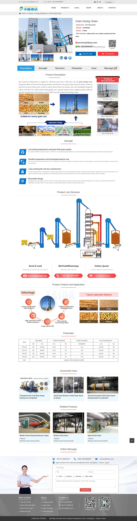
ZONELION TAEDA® (39, 518)
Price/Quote (108, 54)
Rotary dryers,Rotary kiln (30, 10)
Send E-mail (85, 54)
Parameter (77, 68)
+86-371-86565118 (63, 459)
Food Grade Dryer (55, 13)
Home (24, 13)
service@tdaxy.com (107, 459)
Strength (43, 68)
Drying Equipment (41, 13)
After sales (88, 476)
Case (93, 68)
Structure (60, 68)
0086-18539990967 (84, 459)
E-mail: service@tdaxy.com (28, 2)
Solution (68, 476)
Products (30, 13)
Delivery (77, 476)
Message (111, 68)
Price (59, 476)
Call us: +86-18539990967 (53, 2)
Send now (85, 490)
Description (26, 68)
